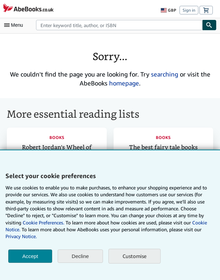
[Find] (209, 25)
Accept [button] (30, 256)
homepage (124, 83)
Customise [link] (135, 256)
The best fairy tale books (163, 147)
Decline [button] (80, 256)
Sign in (189, 10)
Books (56, 137)
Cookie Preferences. (43, 222)
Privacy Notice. (21, 236)
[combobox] (119, 25)
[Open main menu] (15, 25)
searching (164, 74)
